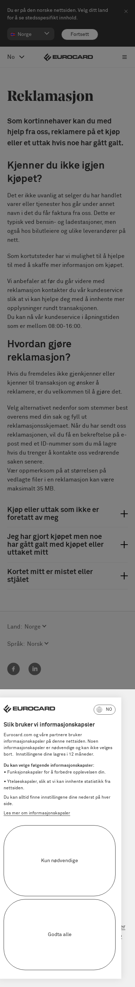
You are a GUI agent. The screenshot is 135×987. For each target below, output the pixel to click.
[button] (69, 710)
